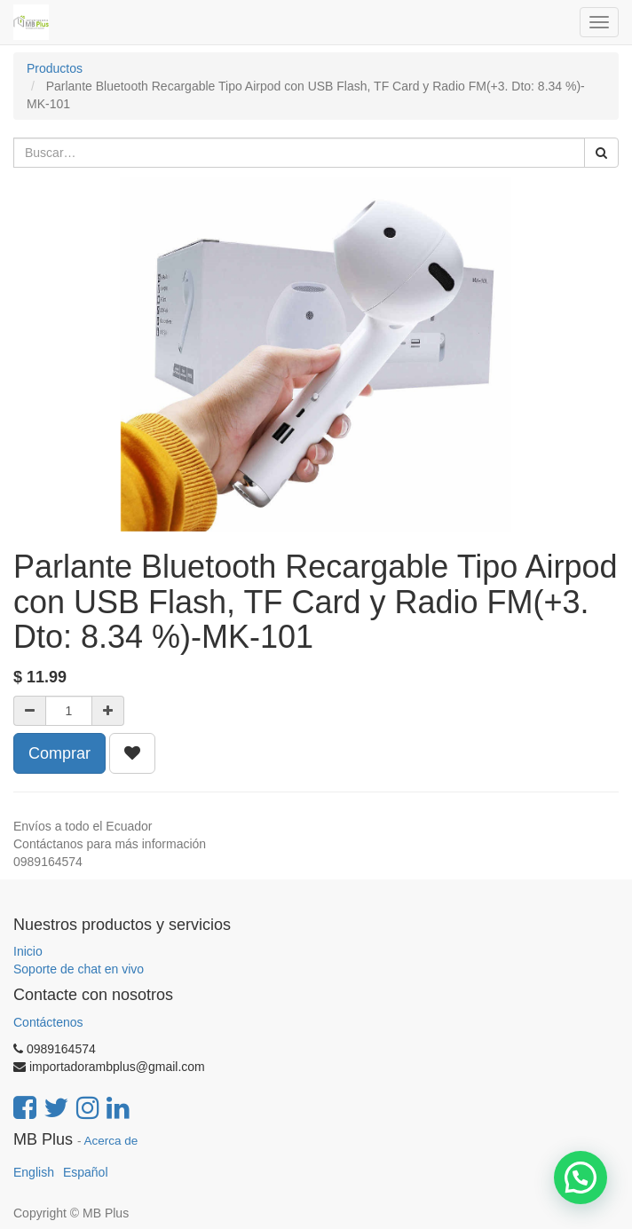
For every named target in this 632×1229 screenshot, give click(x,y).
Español (85, 1172)
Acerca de (111, 1140)
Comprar (59, 753)
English (33, 1172)
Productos (55, 68)
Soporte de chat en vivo (78, 969)
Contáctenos (48, 1022)
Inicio (28, 951)
